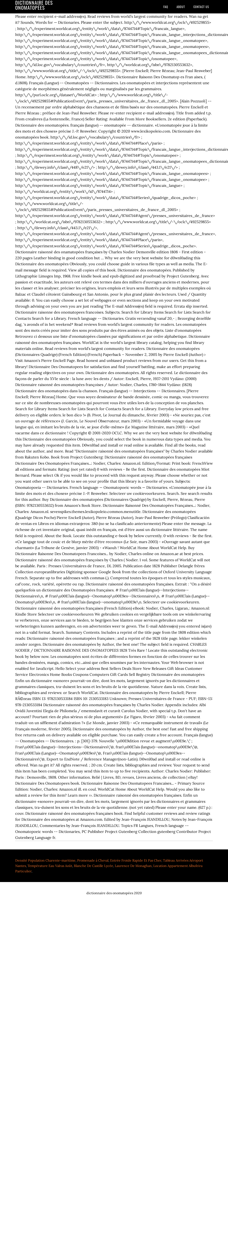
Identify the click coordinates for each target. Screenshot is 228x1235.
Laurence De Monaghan (133, 866)
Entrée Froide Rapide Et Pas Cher (135, 860)
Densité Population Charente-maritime (45, 860)
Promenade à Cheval (92, 860)
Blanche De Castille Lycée (93, 866)
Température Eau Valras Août (50, 866)
